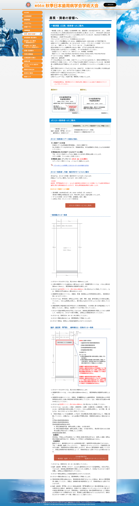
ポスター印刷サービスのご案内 (80, 205)
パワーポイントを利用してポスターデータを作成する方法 (71, 165)
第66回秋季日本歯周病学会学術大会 (69, 5)
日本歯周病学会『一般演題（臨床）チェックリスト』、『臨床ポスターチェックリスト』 (81, 457)
